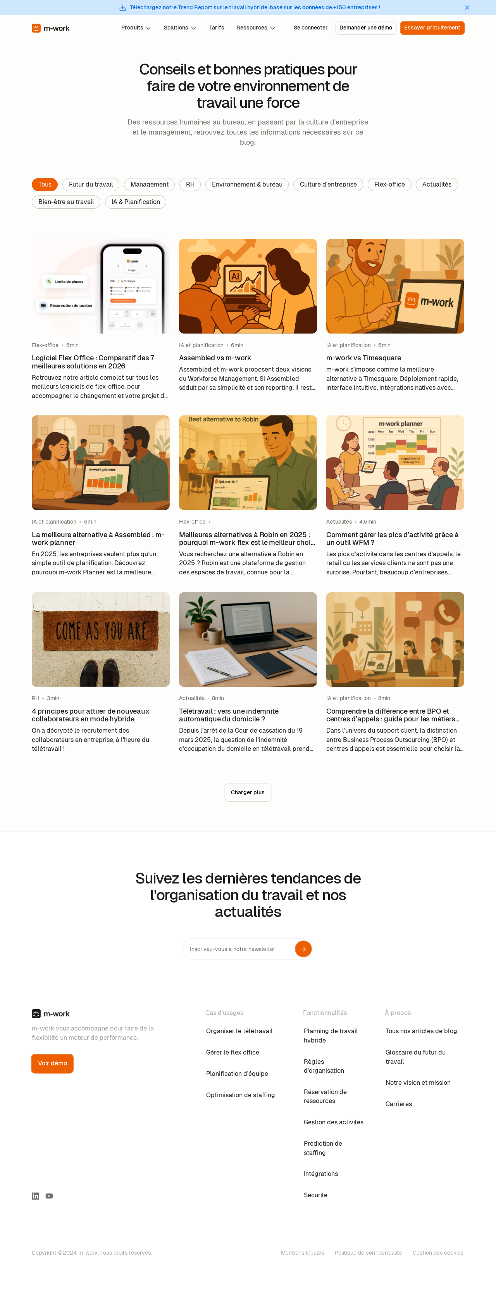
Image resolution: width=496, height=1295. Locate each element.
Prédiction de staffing (323, 1148)
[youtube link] (49, 1196)
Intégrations (321, 1174)
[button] (136, 27)
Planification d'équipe (237, 1074)
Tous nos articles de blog (421, 1031)
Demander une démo (365, 27)
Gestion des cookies (438, 1252)
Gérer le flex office (232, 1052)
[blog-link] (101, 319)
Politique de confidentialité (368, 1252)
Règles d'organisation (324, 1066)
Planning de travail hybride (331, 1035)
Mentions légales (302, 1252)
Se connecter (311, 27)
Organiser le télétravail (239, 1031)
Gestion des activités (333, 1122)
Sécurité (315, 1195)
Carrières (399, 1104)
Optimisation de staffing (240, 1095)
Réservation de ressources (325, 1096)
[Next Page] (248, 792)
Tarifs (216, 27)
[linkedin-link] (36, 1196)
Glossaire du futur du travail (416, 1057)
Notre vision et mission (418, 1083)
